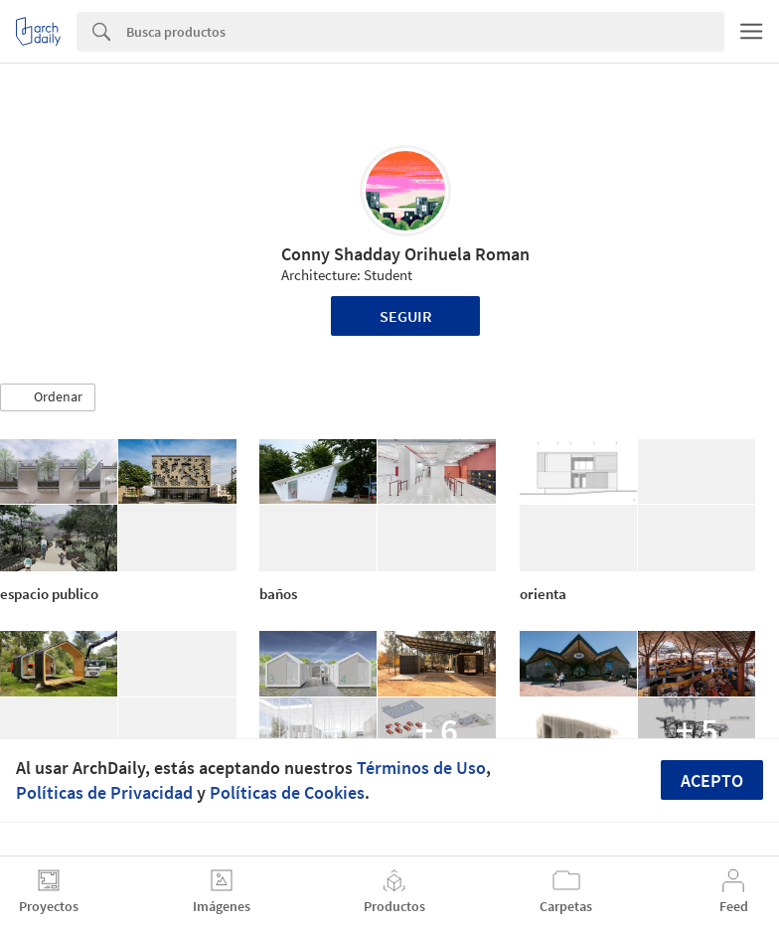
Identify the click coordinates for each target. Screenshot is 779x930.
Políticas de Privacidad (104, 792)
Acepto (712, 780)
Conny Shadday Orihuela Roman (405, 253)
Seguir (406, 316)
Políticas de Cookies (287, 792)
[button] (47, 397)
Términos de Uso (421, 767)
